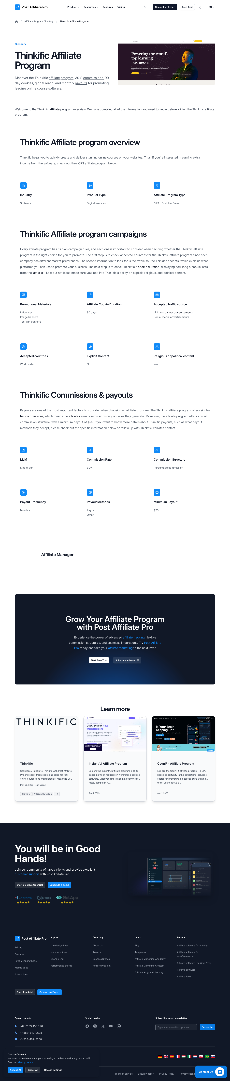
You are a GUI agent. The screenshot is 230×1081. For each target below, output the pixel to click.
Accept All (15, 1070)
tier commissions (31, 416)
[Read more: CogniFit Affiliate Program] (183, 758)
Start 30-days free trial (30, 884)
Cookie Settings (53, 1070)
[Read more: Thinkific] (46, 758)
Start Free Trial (99, 660)
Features (19, 954)
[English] (166, 1056)
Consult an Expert (165, 7)
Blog (137, 945)
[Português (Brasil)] (207, 1056)
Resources (91, 7)
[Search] (147, 7)
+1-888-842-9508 (30, 1032)
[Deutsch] (160, 1056)
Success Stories (101, 958)
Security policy (146, 1073)
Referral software (186, 969)
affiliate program (61, 78)
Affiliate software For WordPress (194, 963)
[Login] (200, 7)
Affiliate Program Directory (39, 21)
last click (38, 272)
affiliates (74, 416)
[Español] (172, 1056)
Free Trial (187, 7)
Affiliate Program (102, 965)
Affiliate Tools (184, 976)
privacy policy (25, 1062)
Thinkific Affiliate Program (74, 21)
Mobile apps (21, 967)
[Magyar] (184, 1056)
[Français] (178, 1056)
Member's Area (58, 952)
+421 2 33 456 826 (31, 1026)
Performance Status (61, 965)
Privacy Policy (166, 1073)
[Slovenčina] (213, 1056)
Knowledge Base (59, 945)
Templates (140, 952)
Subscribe (207, 1027)
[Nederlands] (195, 1056)
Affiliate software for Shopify (192, 945)
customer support (27, 874)
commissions (93, 78)
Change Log (57, 958)
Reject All (33, 1070)
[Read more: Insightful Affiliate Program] (115, 758)
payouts (81, 83)
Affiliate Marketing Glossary (149, 965)
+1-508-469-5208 (30, 1039)
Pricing (18, 947)
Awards (97, 952)
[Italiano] (189, 1056)
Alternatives (21, 974)
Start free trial (25, 992)
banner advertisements (179, 312)
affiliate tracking (134, 637)
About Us (98, 945)
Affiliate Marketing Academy (150, 958)
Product (73, 7)
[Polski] (201, 1056)
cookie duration (148, 267)
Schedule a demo (127, 660)
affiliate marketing (120, 648)
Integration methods (26, 960)
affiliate (54, 109)
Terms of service (124, 1073)
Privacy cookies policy (192, 1073)
